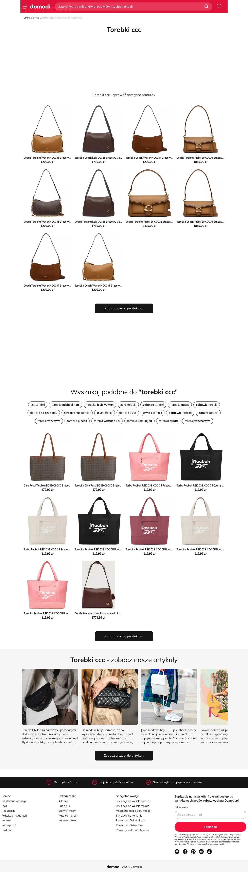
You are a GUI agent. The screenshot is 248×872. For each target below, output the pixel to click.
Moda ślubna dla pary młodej (133, 810)
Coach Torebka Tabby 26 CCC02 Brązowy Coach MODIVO (158, 221)
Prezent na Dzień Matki (130, 820)
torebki (128, 405)
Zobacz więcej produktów (124, 308)
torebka (65, 405)
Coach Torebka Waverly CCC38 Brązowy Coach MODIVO (56, 221)
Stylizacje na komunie (129, 815)
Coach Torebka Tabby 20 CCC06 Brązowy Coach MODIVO (209, 157)
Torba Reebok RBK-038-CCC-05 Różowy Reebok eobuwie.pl (160, 485)
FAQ (4, 805)
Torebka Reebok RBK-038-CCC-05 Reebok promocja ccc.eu (108, 549)
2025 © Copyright (132, 866)
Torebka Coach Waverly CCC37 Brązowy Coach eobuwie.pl (159, 157)
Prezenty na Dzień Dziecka (132, 830)
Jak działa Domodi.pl (14, 801)
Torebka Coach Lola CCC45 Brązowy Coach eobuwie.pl (106, 157)
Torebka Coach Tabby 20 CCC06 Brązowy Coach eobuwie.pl (211, 221)
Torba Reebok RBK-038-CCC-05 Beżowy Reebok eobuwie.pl (58, 549)
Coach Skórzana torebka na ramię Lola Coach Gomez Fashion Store (113, 613)
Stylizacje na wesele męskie (132, 805)
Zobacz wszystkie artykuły (124, 755)
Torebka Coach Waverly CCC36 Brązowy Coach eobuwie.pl (108, 285)
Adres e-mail (182, 807)
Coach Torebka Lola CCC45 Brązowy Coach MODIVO (105, 221)
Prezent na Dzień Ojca (129, 825)
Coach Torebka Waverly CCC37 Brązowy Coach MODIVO (56, 285)
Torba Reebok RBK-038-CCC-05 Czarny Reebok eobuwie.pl (210, 485)
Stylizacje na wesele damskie (133, 801)
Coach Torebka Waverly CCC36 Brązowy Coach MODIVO (56, 157)
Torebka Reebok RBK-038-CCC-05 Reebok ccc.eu (154, 549)
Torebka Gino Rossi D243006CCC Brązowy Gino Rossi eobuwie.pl (112, 485)
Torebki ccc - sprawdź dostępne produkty (124, 95)
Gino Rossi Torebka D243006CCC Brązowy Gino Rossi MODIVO (59, 485)
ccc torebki (38, 405)
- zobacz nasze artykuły (124, 660)
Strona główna (31, 17)
